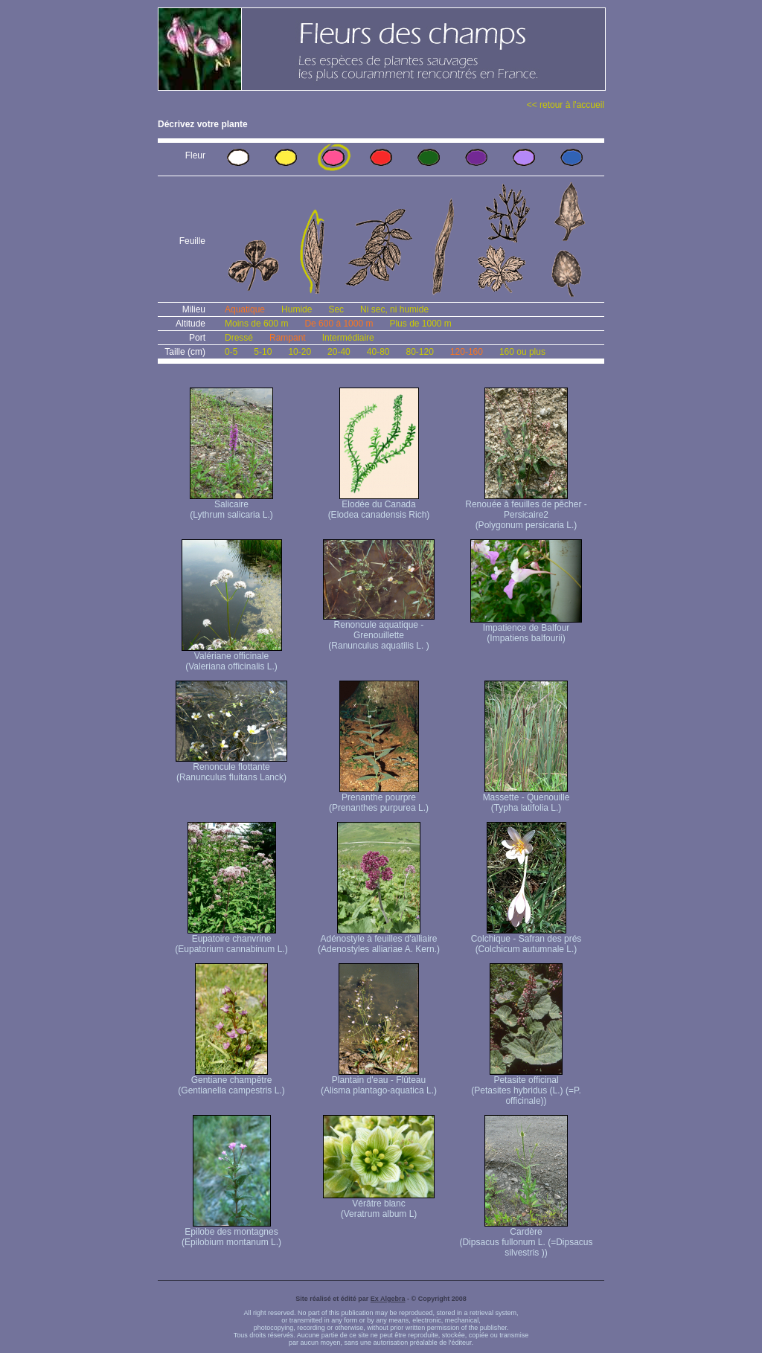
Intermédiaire (348, 337)
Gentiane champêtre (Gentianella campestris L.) (231, 1081)
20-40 (338, 352)
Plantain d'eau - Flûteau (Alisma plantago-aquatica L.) (379, 1081)
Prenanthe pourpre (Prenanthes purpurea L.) (379, 798)
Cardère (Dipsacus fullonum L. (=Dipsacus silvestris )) (525, 1238)
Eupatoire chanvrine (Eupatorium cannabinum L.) (231, 939)
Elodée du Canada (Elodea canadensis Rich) (379, 505)
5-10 (263, 352)
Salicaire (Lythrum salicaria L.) (231, 505)
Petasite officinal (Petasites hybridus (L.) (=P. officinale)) (526, 1086)
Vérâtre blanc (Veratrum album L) (379, 1204)
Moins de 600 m (256, 323)
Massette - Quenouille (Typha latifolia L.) (526, 798)
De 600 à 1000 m (338, 323)
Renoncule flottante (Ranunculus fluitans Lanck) (231, 767)
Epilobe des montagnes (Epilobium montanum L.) (231, 1232)
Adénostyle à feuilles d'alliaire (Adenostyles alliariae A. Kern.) (379, 939)
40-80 (378, 352)
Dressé (239, 337)
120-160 (466, 352)
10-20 (299, 352)
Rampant (287, 337)
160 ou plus (522, 352)
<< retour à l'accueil (565, 105)
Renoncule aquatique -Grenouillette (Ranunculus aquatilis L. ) (379, 631)
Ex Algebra (388, 1298)
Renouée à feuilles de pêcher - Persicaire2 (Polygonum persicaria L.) (525, 510)
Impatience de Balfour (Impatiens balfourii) (526, 628)
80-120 (419, 352)
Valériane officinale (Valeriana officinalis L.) (232, 657)
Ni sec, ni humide (394, 309)
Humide (296, 309)
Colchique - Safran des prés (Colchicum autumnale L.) (526, 939)
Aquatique (245, 309)
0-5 (231, 352)
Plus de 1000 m (420, 323)
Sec (336, 309)
